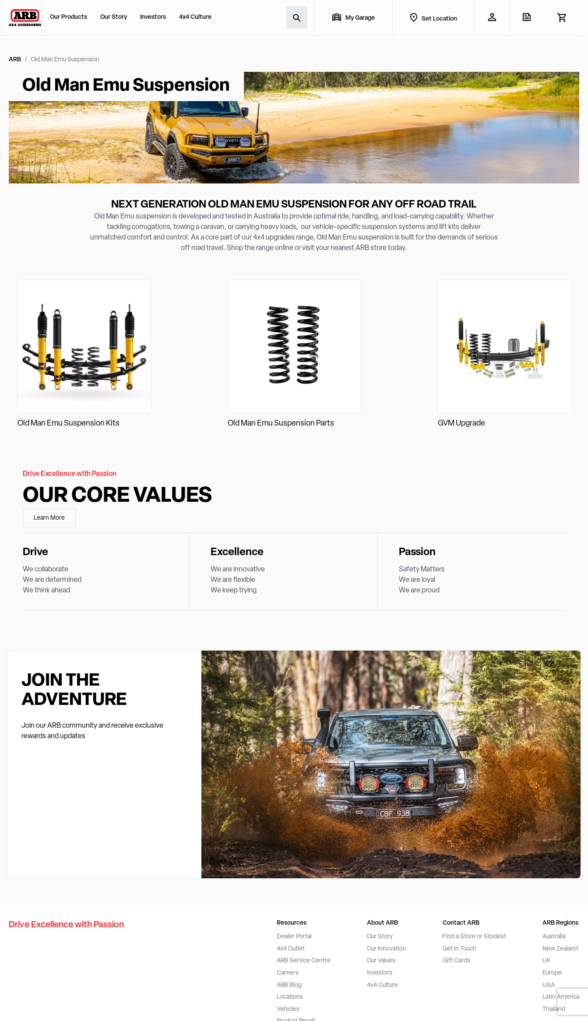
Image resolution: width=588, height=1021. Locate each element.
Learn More (49, 518)
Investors (153, 17)
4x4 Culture (195, 17)
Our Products (68, 17)
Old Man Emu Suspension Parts (281, 423)
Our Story (113, 17)
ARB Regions (560, 923)
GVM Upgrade (461, 423)
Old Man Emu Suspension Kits (69, 423)
